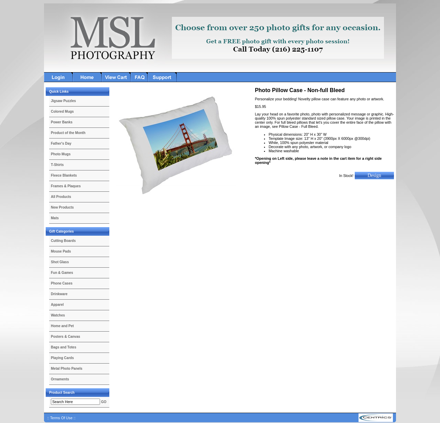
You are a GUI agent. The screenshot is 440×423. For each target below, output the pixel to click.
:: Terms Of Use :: (61, 418)
